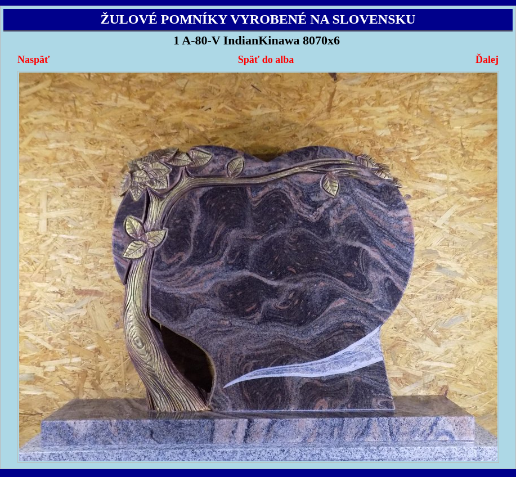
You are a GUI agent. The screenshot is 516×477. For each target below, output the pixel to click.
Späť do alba (266, 59)
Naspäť (33, 59)
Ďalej (487, 59)
